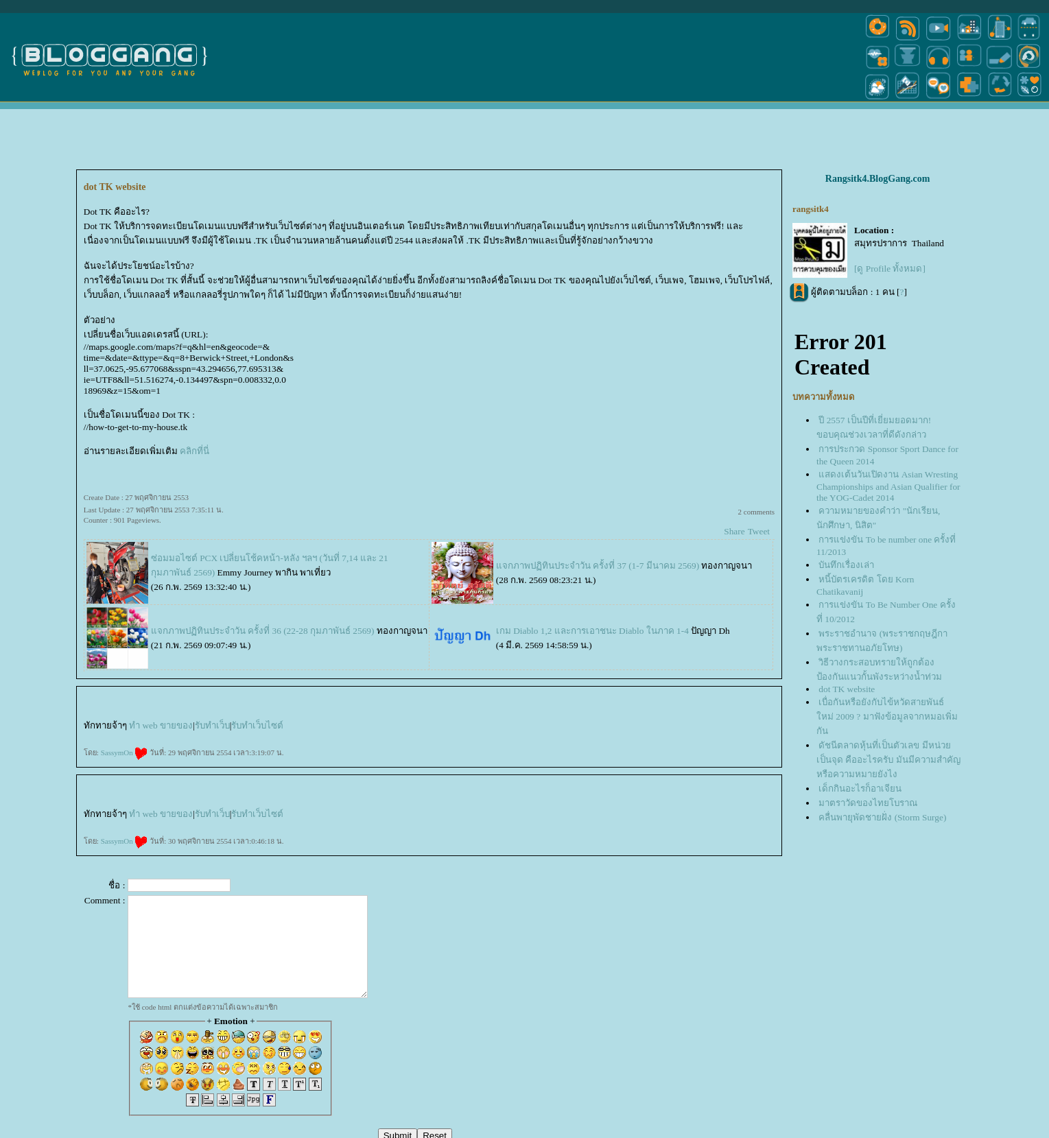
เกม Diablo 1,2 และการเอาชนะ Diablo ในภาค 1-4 (592, 631)
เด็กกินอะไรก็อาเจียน (859, 788)
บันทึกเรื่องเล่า (846, 565)
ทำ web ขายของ (161, 725)
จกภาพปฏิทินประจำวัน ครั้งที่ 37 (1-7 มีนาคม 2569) (597, 565)
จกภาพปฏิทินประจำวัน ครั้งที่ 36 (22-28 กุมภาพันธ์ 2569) (263, 631)
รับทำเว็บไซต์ (257, 725)
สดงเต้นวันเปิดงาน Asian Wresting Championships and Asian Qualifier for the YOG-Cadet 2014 (888, 486)
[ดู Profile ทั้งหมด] (890, 268)
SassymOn (124, 752)
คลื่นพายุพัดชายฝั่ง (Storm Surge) (882, 817)
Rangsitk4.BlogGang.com (877, 179)
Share (734, 531)
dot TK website (846, 689)
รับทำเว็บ (212, 725)
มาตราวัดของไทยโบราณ (867, 803)
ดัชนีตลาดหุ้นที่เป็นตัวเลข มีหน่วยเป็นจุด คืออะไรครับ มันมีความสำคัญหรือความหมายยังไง (888, 759)
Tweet (759, 531)
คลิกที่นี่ (194, 451)
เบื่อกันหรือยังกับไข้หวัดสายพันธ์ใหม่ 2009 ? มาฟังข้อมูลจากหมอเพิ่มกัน (887, 716)
